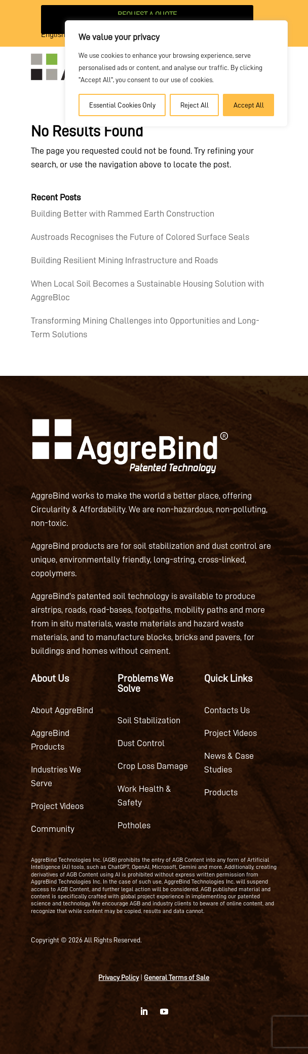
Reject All (194, 105)
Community (52, 828)
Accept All (249, 105)
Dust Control (141, 743)
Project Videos (57, 806)
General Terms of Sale (176, 977)
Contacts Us (227, 710)
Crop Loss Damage (153, 765)
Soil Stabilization (149, 720)
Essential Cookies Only (122, 105)
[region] (176, 73)
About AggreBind (62, 710)
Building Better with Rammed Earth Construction (122, 213)
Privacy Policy (118, 977)
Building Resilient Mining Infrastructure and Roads (124, 260)
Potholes (134, 825)
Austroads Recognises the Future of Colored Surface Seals (140, 236)
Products (221, 792)
